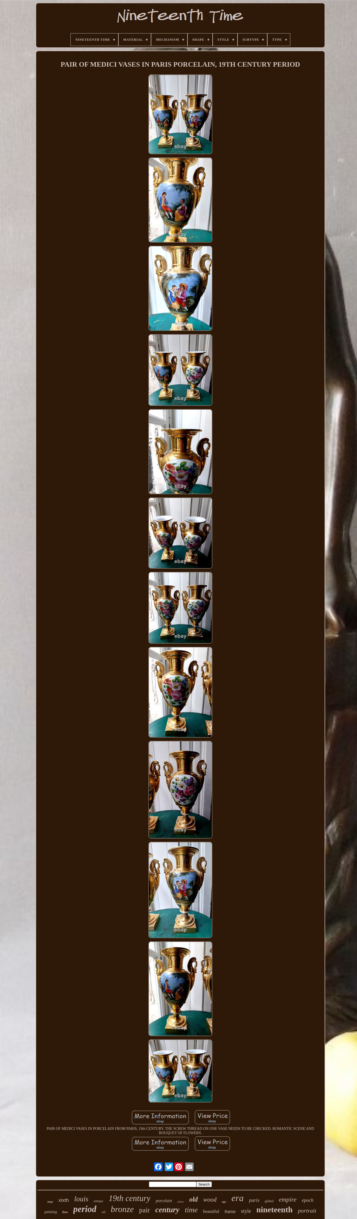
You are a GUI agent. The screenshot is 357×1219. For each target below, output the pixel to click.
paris (254, 1200)
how (65, 1212)
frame (230, 1211)
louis (81, 1199)
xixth (63, 1200)
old (193, 1199)
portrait (307, 1210)
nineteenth (274, 1209)
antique (98, 1201)
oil (104, 1212)
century (167, 1209)
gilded (269, 1201)
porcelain (164, 1200)
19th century (130, 1198)
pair (144, 1210)
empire (287, 1199)
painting (50, 1212)
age (224, 1201)
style (246, 1211)
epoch (307, 1200)
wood (210, 1199)
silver (180, 1201)
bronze (122, 1209)
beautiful (211, 1211)
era (237, 1198)
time (191, 1210)
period (84, 1209)
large (50, 1201)
